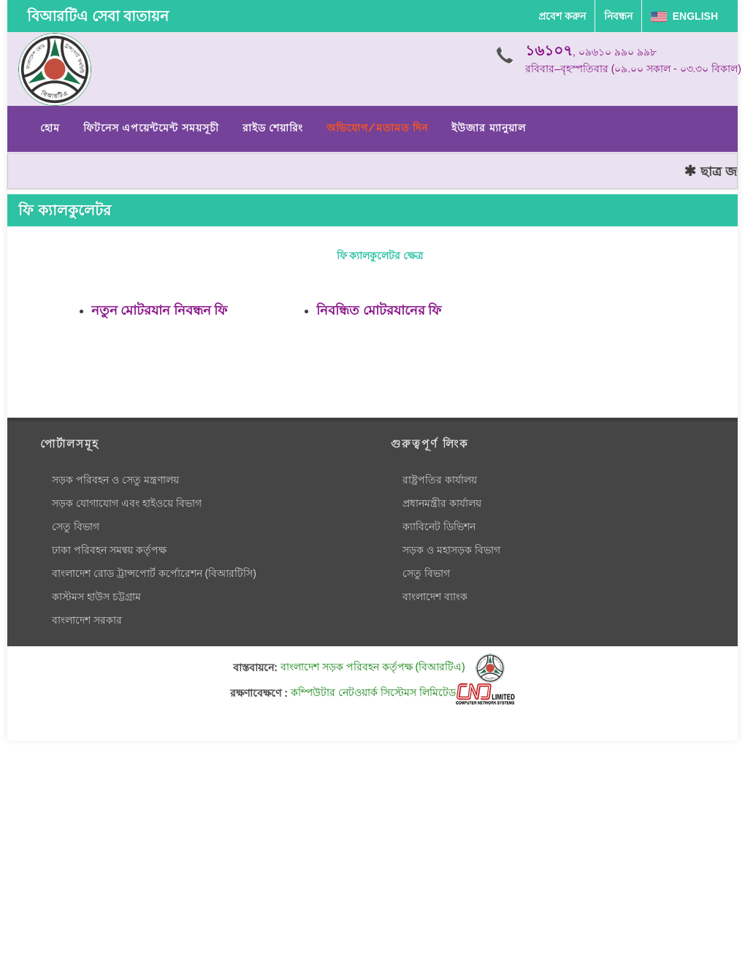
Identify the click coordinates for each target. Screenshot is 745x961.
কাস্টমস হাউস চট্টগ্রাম (96, 596)
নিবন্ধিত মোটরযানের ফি (378, 310)
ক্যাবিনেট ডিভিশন (438, 526)
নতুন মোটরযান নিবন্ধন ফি (159, 310)
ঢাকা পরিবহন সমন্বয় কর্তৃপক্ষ (109, 550)
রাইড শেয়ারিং (272, 128)
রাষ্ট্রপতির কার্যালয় (439, 480)
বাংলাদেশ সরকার (87, 620)
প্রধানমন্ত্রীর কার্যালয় (441, 503)
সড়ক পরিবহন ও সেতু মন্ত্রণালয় (115, 480)
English (684, 16)
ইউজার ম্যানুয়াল (488, 128)
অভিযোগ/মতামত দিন (377, 128)
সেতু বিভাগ (75, 526)
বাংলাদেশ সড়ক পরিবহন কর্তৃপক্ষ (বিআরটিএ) (392, 667)
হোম (50, 128)
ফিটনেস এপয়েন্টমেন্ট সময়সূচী (151, 128)
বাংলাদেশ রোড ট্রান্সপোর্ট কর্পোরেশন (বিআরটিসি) (154, 573)
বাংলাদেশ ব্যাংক (434, 596)
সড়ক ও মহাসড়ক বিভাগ (451, 550)
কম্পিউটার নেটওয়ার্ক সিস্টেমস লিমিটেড (403, 692)
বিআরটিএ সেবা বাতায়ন (98, 16)
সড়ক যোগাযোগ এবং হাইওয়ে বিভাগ (127, 503)
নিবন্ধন (618, 16)
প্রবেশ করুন (562, 16)
